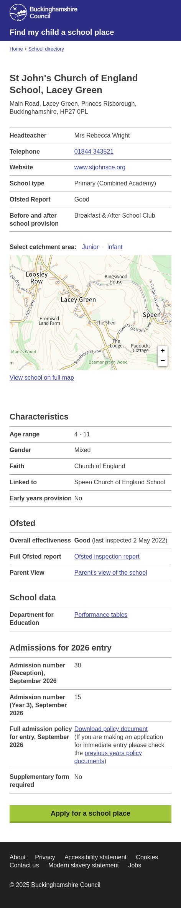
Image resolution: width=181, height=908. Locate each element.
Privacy (45, 857)
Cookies (147, 857)
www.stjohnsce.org (99, 167)
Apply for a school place (90, 813)
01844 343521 (94, 151)
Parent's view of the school (110, 572)
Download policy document (111, 729)
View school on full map (42, 377)
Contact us (24, 865)
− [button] (163, 361)
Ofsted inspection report (107, 556)
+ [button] (163, 351)
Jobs (134, 865)
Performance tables (101, 614)
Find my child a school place (62, 32)
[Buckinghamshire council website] (48, 13)
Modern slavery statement (83, 865)
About (18, 857)
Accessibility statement (95, 857)
